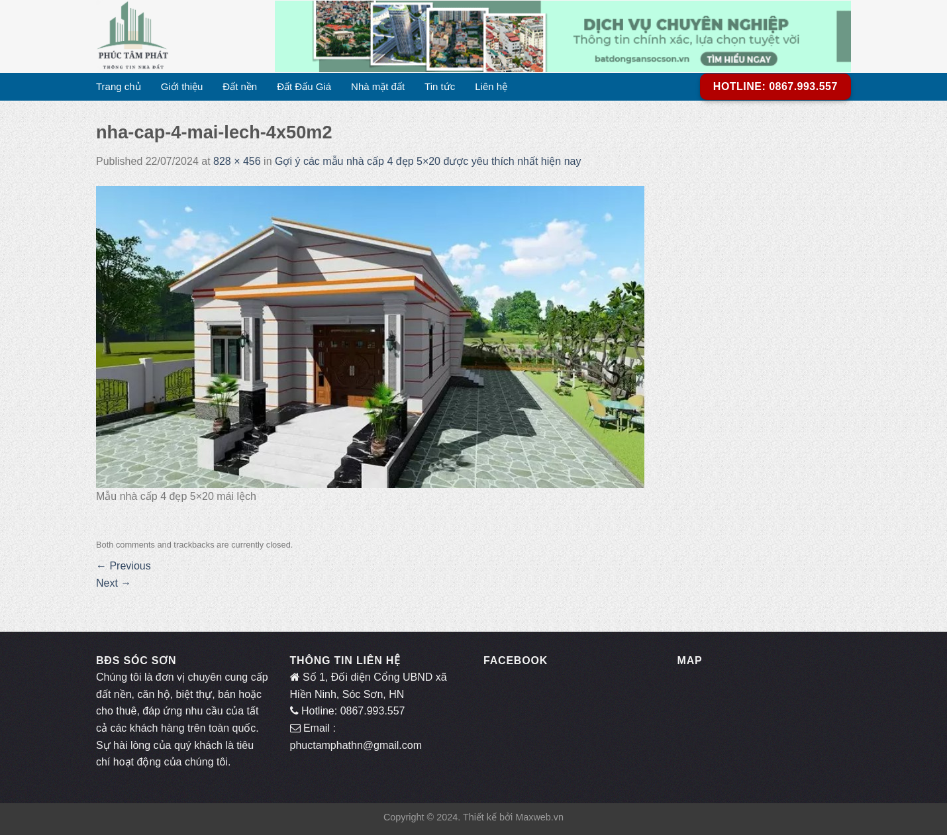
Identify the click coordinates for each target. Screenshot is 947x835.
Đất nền (240, 86)
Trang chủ (118, 86)
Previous (123, 565)
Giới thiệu (182, 86)
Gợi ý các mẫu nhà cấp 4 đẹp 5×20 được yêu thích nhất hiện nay (429, 161)
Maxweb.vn (539, 817)
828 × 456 (237, 161)
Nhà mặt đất (378, 86)
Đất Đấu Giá (304, 86)
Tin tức (439, 86)
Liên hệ (491, 86)
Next (113, 583)
